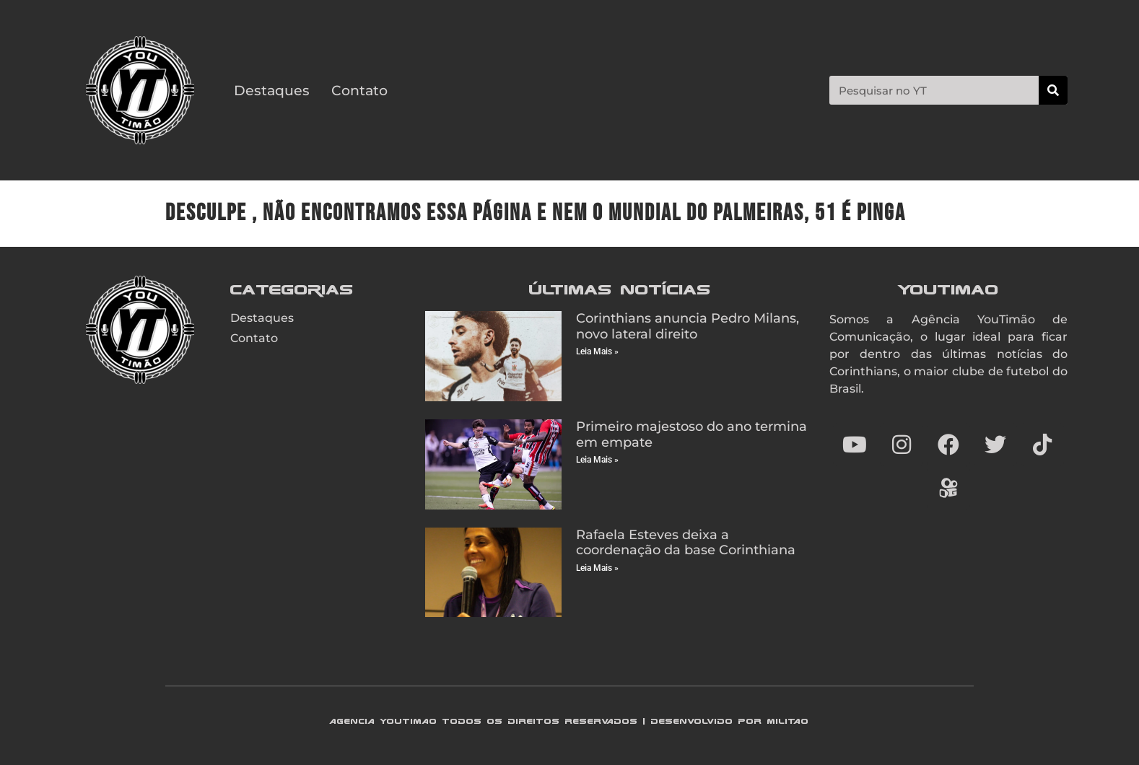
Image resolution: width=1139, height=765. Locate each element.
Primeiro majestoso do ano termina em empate (691, 434)
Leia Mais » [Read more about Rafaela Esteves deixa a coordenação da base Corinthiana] (597, 568)
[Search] (1053, 90)
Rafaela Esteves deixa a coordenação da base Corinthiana (685, 543)
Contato (359, 90)
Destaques (272, 90)
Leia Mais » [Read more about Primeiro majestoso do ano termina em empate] (597, 460)
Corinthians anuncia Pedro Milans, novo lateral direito (687, 326)
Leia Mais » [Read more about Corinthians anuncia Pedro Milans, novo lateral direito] (597, 351)
